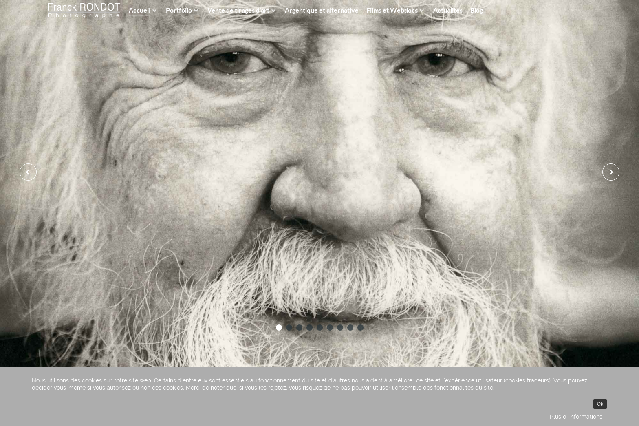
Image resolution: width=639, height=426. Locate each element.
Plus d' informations (576, 416)
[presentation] (28, 172)
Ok (600, 404)
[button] (279, 327)
